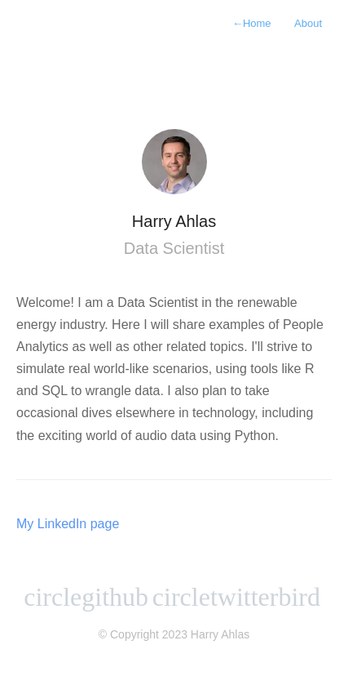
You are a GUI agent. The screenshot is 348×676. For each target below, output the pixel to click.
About (308, 23)
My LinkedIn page (67, 524)
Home (251, 23)
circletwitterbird (236, 597)
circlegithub (86, 597)
